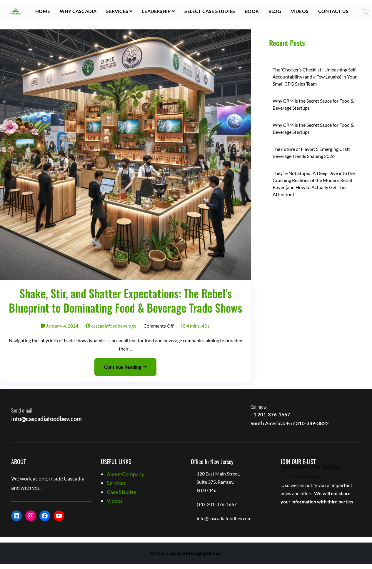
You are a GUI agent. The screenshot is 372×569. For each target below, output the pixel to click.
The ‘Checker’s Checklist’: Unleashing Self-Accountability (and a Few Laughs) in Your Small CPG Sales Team (315, 76)
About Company (125, 474)
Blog (274, 11)
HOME (42, 11)
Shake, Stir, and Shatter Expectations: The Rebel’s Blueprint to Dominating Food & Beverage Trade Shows (125, 300)
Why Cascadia (78, 11)
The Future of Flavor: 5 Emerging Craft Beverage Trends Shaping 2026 (311, 152)
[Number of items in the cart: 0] (366, 11)
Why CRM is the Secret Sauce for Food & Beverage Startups (313, 104)
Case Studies (121, 492)
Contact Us (333, 11)
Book (252, 11)
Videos (299, 11)
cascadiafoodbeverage (111, 325)
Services (117, 11)
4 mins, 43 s (195, 325)
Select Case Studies (209, 11)
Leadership (156, 11)
